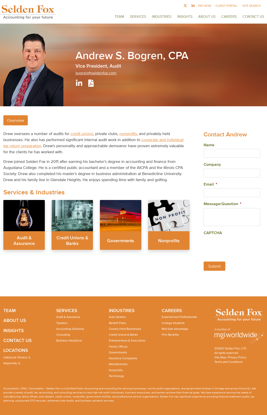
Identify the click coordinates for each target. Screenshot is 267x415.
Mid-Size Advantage (175, 329)
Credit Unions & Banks (123, 334)
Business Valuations (69, 340)
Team (119, 16)
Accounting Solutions (70, 329)
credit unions (82, 133)
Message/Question (222, 204)
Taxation (61, 323)
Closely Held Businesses (125, 329)
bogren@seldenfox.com (95, 73)
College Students (173, 323)
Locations (15, 350)
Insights (184, 16)
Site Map (220, 357)
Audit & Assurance (68, 317)
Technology (116, 376)
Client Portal (226, 5)
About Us (206, 16)
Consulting (63, 334)
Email (210, 184)
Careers (229, 16)
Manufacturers (118, 364)
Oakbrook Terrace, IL (17, 357)
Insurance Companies (123, 358)
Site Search (251, 5)
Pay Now (204, 5)
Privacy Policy (237, 357)
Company (212, 165)
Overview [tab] (15, 120)
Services (138, 16)
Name (209, 145)
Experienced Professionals (179, 317)
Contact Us (253, 16)
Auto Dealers (117, 317)
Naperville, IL (12, 363)
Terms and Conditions (228, 362)
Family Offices (118, 346)
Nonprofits (168, 240)
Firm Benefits (170, 334)
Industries (161, 16)
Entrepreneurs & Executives (127, 340)
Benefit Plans (117, 323)
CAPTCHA (213, 233)
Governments (120, 240)
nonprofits (128, 133)
